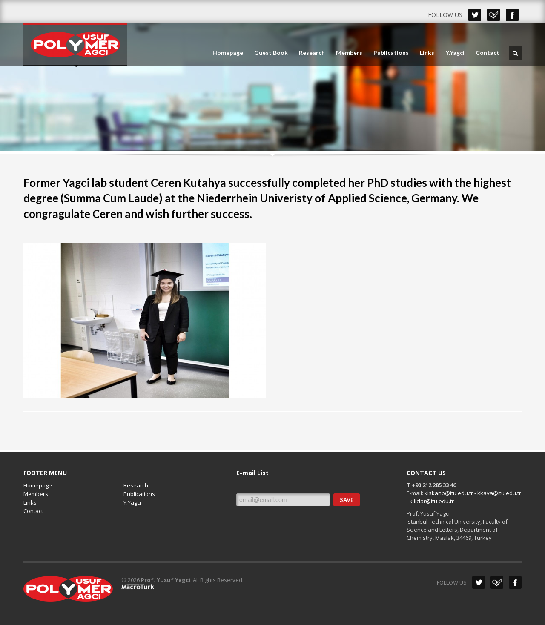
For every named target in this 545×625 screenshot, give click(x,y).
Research (312, 53)
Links (427, 53)
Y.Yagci (455, 53)
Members (346, 53)
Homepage (227, 53)
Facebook (512, 15)
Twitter (474, 15)
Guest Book (271, 53)
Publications (388, 53)
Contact (487, 53)
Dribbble (493, 15)
